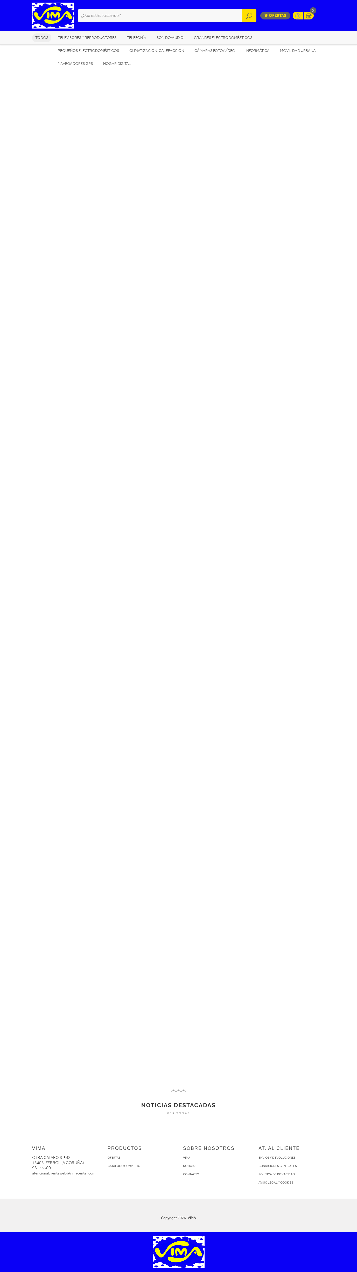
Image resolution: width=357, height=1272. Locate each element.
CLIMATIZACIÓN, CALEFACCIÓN (156, 51)
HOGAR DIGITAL (117, 63)
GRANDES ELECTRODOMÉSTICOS (223, 38)
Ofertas (275, 15)
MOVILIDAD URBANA (298, 51)
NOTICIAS (190, 1166)
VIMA (186, 1157)
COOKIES (286, 1182)
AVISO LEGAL (268, 1182)
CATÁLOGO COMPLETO (124, 1166)
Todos (41, 38)
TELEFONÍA (136, 38)
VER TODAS (178, 1113)
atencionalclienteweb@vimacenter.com (63, 1173)
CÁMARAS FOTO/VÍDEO (214, 51)
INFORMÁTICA (258, 51)
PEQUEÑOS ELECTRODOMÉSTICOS (88, 51)
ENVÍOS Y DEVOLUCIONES (277, 1157)
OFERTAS (114, 1157)
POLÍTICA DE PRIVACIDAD (276, 1174)
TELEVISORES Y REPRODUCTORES (87, 38)
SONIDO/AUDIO (170, 38)
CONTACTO (191, 1174)
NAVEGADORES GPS (75, 63)
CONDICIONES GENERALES (277, 1166)
